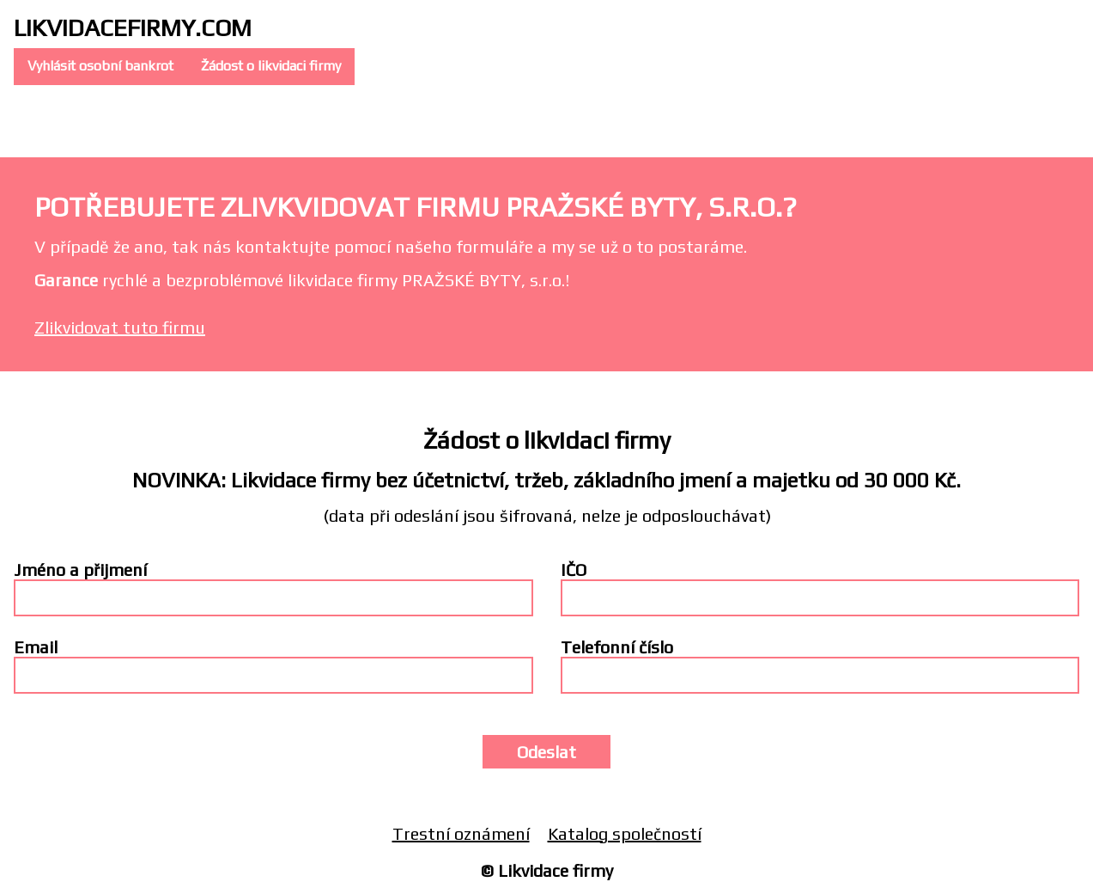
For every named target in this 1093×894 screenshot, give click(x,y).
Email (36, 647)
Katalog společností (624, 833)
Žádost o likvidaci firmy (271, 66)
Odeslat (546, 752)
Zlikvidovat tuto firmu (119, 327)
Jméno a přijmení (80, 569)
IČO (573, 569)
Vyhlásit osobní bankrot (100, 66)
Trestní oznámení (461, 833)
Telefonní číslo (617, 647)
